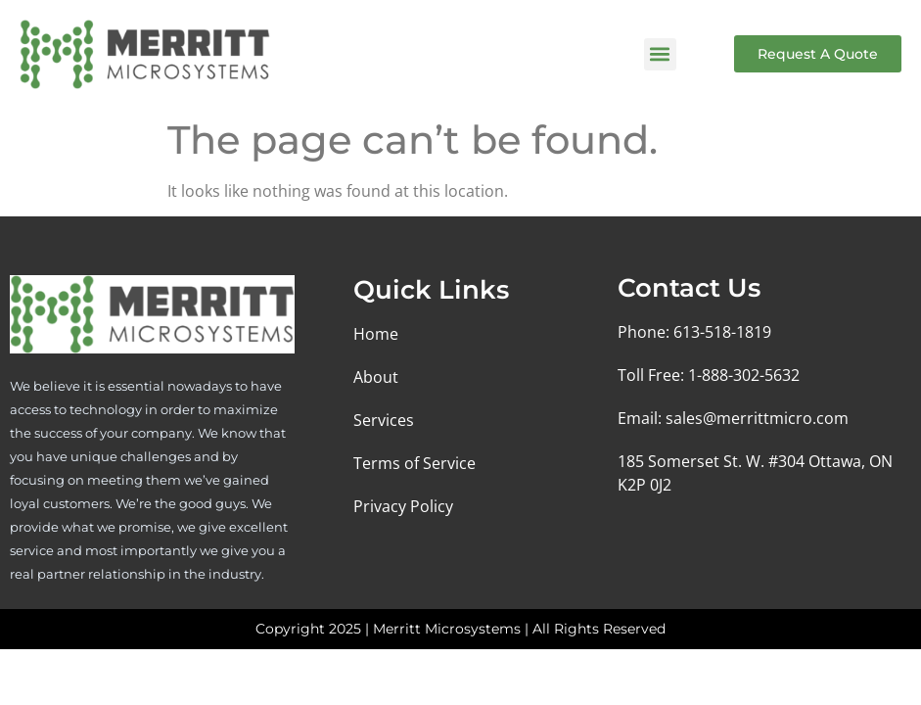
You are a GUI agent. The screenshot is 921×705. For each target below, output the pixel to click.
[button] (660, 54)
